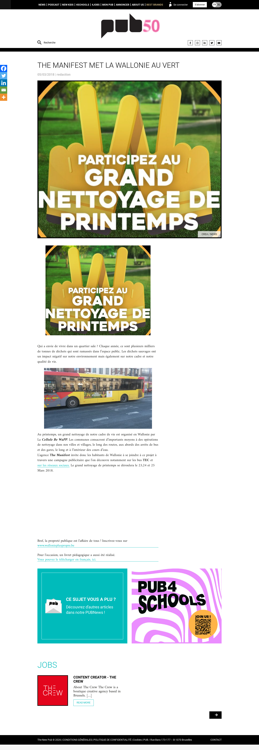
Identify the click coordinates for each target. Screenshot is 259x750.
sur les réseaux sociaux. (53, 469)
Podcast (54, 4)
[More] (3, 97)
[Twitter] (3, 75)
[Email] (3, 90)
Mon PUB (107, 4)
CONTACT (216, 745)
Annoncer (122, 4)
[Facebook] (3, 68)
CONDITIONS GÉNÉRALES (77, 745)
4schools (82, 4)
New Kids (68, 4)
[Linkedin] (3, 82)
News (42, 4)
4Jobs (96, 4)
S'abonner (200, 4)
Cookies (137, 745)
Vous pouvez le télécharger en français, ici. (67, 565)
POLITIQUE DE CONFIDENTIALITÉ (112, 745)
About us (138, 4)
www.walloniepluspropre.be (56, 550)
